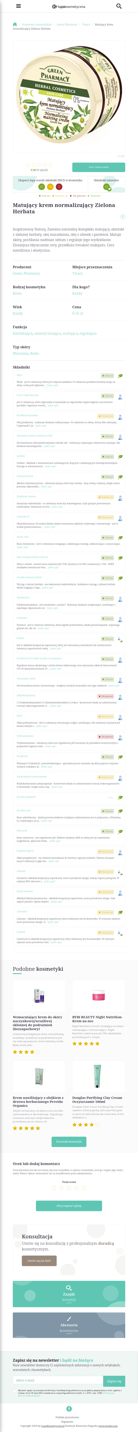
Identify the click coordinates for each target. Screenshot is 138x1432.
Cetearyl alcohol (25, 476)
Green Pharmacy (26, 273)
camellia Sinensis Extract (29, 577)
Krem (17, 293)
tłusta (34, 353)
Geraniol (21, 871)
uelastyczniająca (47, 333)
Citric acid (22, 830)
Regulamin (67, 1421)
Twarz (77, 273)
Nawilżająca (23, 333)
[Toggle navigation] (17, 6)
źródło (121, 156)
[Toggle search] (120, 6)
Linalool (21, 931)
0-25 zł (77, 313)
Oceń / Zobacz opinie (99, 167)
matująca (70, 333)
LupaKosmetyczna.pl (52, 1426)
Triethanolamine (25, 735)
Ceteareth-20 (23, 516)
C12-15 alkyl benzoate (28, 395)
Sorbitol (21, 455)
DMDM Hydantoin (26, 695)
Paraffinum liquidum (27, 415)
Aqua (19, 374)
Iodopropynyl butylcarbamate (32, 776)
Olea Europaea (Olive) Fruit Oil (32, 557)
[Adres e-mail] (58, 1380)
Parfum (20, 638)
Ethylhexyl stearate (26, 496)
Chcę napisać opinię (68, 1206)
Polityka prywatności (67, 1417)
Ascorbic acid (23, 810)
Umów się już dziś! (39, 1261)
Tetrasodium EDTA (26, 678)
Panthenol (22, 617)
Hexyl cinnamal (25, 891)
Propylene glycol (25, 850)
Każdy (77, 293)
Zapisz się (114, 1381)
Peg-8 (19, 715)
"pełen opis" (53, 385)
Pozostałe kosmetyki (69, 1142)
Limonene (22, 911)
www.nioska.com (107, 1426)
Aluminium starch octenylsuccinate (34, 435)
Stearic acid (22, 536)
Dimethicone (23, 597)
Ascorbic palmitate (26, 796)
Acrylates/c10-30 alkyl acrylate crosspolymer (39, 658)
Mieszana (20, 353)
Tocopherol (22, 756)
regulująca (88, 333)
